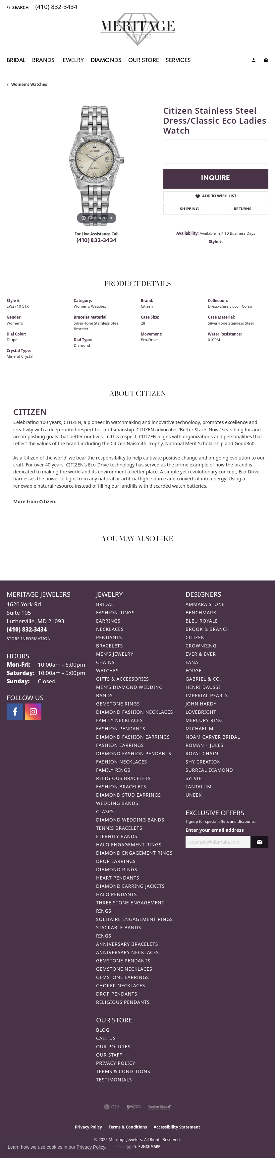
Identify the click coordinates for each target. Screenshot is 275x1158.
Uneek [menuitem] (194, 795)
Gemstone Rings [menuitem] (118, 704)
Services (178, 60)
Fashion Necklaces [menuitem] (121, 762)
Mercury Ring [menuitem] (204, 720)
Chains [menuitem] (105, 662)
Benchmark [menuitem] (201, 612)
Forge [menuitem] (194, 670)
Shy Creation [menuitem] (203, 762)
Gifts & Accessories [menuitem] (122, 679)
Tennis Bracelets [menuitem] (119, 828)
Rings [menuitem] (103, 936)
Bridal (16, 60)
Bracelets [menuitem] (109, 645)
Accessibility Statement (177, 1127)
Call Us (106, 1038)
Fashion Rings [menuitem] (115, 612)
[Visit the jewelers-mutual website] (159, 1107)
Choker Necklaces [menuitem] (120, 985)
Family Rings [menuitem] (113, 770)
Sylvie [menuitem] (193, 778)
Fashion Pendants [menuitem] (120, 728)
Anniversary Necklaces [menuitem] (127, 952)
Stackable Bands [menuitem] (118, 927)
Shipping (189, 209)
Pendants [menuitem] (109, 637)
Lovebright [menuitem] (201, 712)
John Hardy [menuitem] (201, 704)
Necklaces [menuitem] (110, 629)
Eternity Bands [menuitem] (117, 836)
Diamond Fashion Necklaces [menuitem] (134, 712)
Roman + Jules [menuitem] (204, 745)
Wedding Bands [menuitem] (117, 803)
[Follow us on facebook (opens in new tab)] (15, 711)
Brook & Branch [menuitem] (208, 629)
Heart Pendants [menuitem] (117, 878)
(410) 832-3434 (97, 240)
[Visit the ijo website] (134, 1107)
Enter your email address (215, 830)
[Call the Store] (27, 629)
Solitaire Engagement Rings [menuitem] (134, 919)
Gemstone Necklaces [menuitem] (124, 969)
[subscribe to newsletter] (259, 842)
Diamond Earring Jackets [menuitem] (130, 886)
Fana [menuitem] (192, 662)
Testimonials (114, 1079)
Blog (102, 1030)
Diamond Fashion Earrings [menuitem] (133, 737)
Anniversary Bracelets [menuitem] (127, 944)
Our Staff (109, 1055)
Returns (243, 209)
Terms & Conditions (123, 1071)
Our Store (143, 60)
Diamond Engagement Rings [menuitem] (134, 853)
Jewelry (72, 60)
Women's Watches (29, 84)
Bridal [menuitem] (105, 604)
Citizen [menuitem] (195, 637)
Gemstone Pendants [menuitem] (123, 960)
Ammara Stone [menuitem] (205, 604)
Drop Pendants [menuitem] (116, 994)
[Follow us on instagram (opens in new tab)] (33, 711)
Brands (43, 60)
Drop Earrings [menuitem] (116, 861)
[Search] (18, 7)
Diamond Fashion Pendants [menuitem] (133, 753)
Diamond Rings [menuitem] (116, 869)
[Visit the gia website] (112, 1107)
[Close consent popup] (129, 1147)
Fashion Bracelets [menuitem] (121, 786)
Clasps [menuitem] (105, 811)
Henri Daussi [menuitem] (203, 687)
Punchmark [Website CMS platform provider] (149, 1146)
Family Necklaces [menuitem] (119, 720)
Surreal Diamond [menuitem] (209, 770)
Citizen (147, 306)
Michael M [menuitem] (199, 728)
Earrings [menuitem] (108, 621)
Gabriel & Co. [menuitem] (203, 679)
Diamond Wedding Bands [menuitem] (130, 820)
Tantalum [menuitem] (199, 786)
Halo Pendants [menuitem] (116, 894)
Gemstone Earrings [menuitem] (122, 977)
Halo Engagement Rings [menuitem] (129, 844)
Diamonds (106, 60)
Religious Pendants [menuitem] (123, 1002)
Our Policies (113, 1046)
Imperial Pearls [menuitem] (207, 695)
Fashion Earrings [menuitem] (120, 745)
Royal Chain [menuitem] (202, 753)
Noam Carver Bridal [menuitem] (213, 737)
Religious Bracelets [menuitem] (123, 778)
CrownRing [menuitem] (201, 645)
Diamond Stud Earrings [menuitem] (128, 795)
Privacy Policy (115, 1063)
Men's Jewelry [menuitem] (114, 654)
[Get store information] (29, 638)
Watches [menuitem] (107, 670)
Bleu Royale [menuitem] (202, 621)
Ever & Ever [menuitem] (201, 654)
